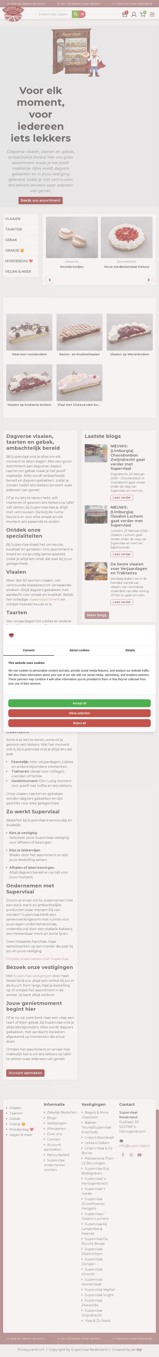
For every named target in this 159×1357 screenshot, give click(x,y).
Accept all (79, 703)
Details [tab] (130, 650)
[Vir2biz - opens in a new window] (145, 635)
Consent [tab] (29, 650)
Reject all (79, 723)
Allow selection (79, 713)
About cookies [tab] (79, 650)
